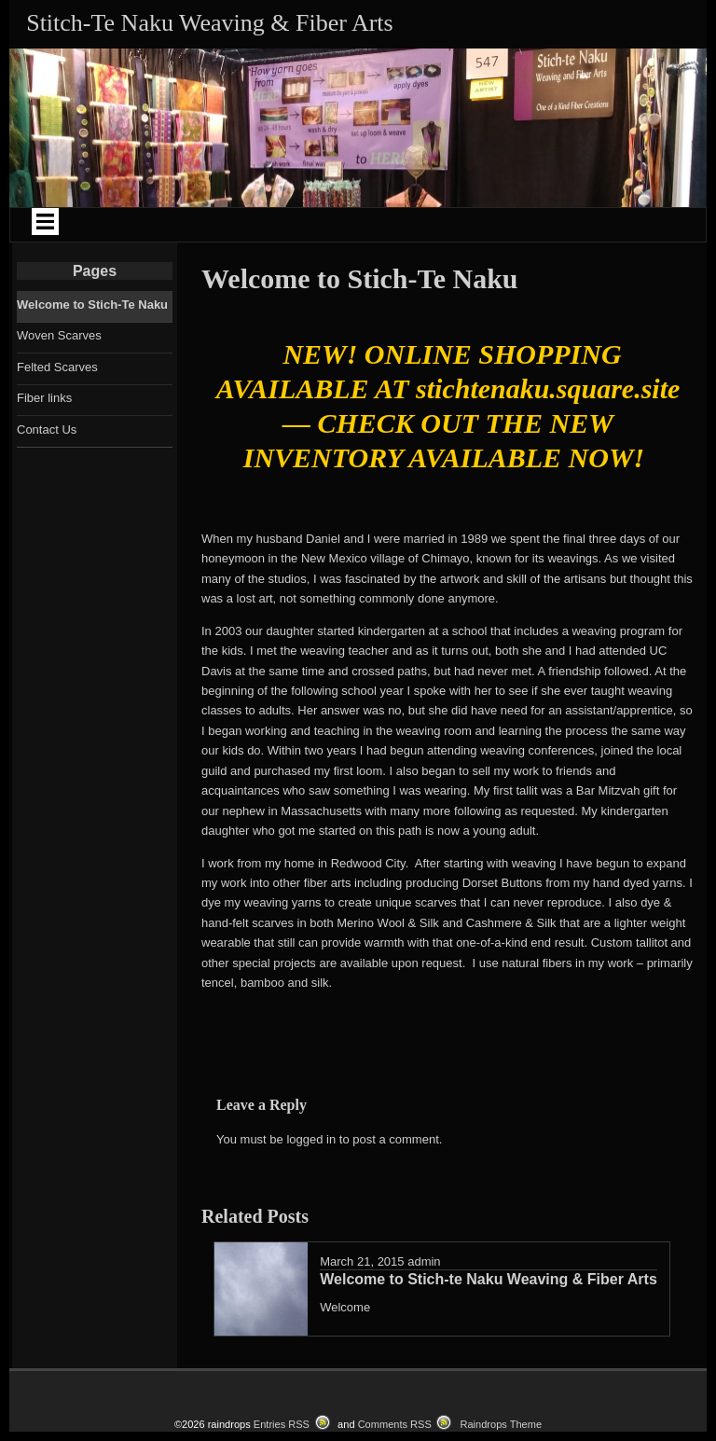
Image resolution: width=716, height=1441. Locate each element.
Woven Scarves (267, 227)
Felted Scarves (385, 227)
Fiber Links (638, 227)
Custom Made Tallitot (511, 227)
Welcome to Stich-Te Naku (121, 227)
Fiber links (44, 463)
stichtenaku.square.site (548, 453)
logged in (311, 1205)
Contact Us (337, 281)
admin (423, 1327)
